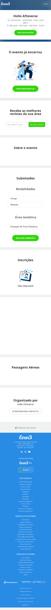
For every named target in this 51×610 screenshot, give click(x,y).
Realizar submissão (25, 238)
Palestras (25, 506)
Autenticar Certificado (25, 570)
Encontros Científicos (25, 509)
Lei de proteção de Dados (25, 598)
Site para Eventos (25, 544)
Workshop (25, 499)
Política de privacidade (25, 601)
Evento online (25, 487)
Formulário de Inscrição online (25, 539)
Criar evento (25, 558)
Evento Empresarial (25, 482)
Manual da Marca (25, 591)
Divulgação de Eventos (25, 524)
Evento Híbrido (25, 489)
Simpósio (25, 494)
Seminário (25, 496)
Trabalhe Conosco (25, 588)
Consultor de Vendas (26, 565)
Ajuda (25, 575)
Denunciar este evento (25, 428)
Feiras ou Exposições (26, 511)
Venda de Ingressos (25, 527)
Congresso (25, 492)
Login (46, 4)
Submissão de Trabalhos (25, 534)
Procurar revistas (25, 89)
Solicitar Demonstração (25, 562)
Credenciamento (25, 549)
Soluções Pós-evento (25, 532)
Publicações (25, 520)
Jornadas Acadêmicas (25, 501)
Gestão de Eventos (25, 529)
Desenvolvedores (25, 572)
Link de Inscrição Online (25, 542)
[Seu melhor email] (17, 124)
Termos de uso (25, 595)
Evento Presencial (25, 484)
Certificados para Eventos (25, 546)
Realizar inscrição (25, 33)
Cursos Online (25, 504)
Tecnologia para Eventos (25, 537)
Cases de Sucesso (25, 560)
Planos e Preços (25, 567)
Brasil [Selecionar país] (25, 469)
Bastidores (25, 605)
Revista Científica (25, 522)
